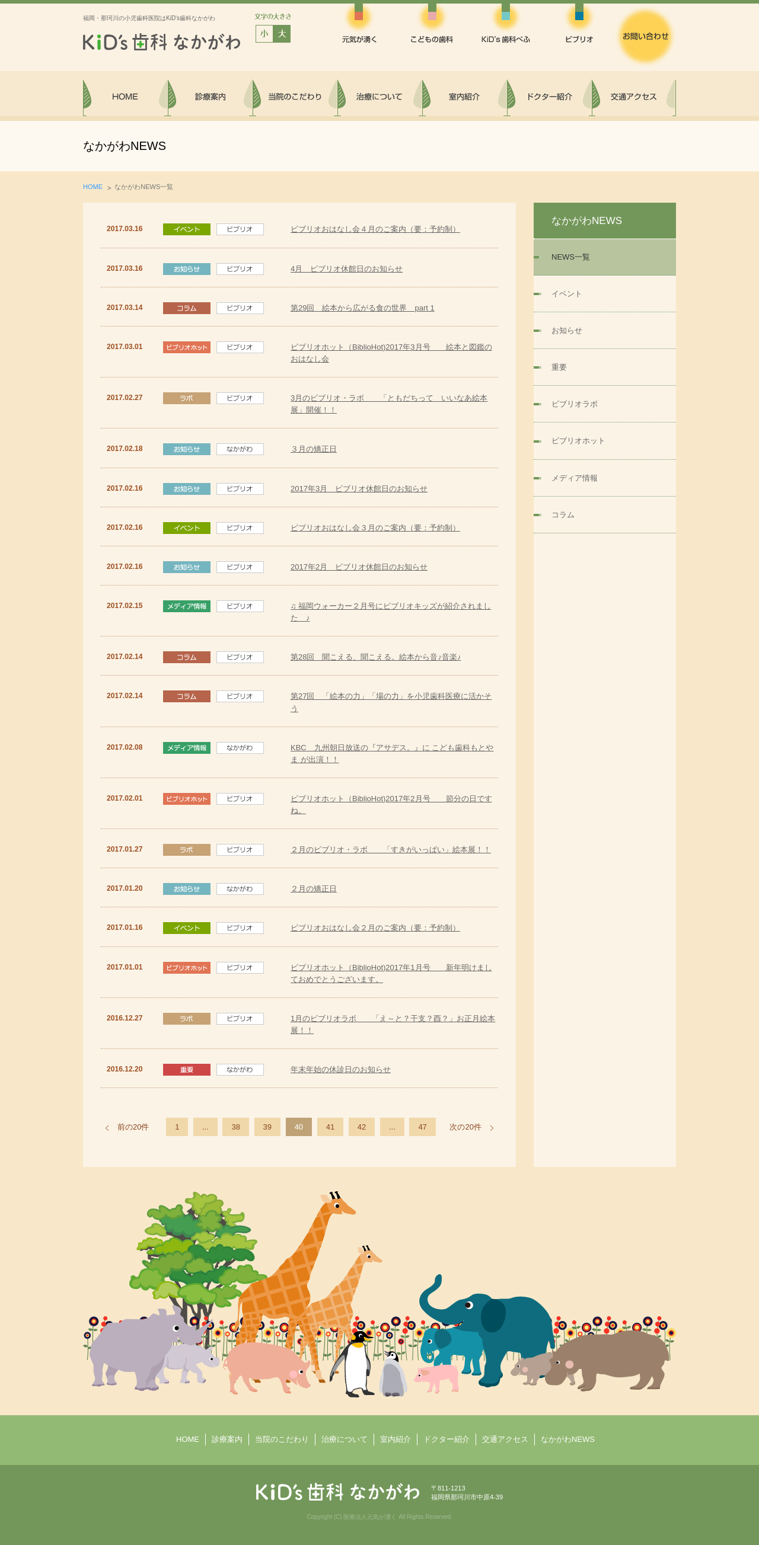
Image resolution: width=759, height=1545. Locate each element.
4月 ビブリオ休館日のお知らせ (347, 268)
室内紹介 (395, 1439)
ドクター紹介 (446, 1439)
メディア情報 (574, 478)
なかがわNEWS (568, 1439)
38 (235, 1126)
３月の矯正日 (314, 448)
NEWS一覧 (570, 256)
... (205, 1126)
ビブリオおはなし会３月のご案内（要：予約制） (375, 527)
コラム (563, 514)
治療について (344, 1439)
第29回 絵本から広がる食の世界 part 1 (363, 307)
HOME (93, 186)
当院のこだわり (282, 1439)
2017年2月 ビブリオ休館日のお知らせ (359, 566)
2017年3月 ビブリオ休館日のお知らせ (359, 488)
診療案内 (227, 1439)
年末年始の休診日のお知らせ (341, 1069)
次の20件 (465, 1126)
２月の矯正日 (314, 888)
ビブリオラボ (574, 403)
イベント (566, 293)
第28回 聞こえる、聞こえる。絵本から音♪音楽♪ (376, 656)
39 (267, 1126)
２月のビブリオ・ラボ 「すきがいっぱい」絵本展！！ (391, 849)
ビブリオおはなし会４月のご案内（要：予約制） (375, 229)
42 (362, 1126)
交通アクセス (505, 1439)
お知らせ (566, 330)
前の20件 (133, 1126)
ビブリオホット (578, 440)
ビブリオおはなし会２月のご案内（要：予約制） (375, 927)
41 (330, 1126)
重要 (559, 367)
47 (422, 1126)
